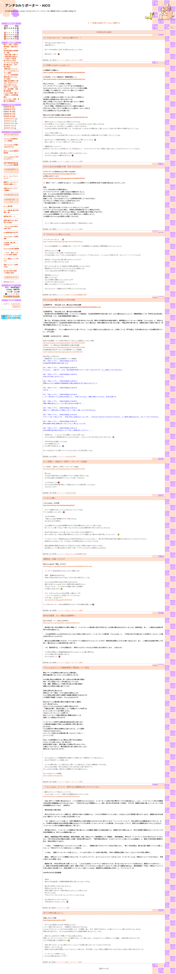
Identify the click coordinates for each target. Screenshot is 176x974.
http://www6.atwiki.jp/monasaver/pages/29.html (59, 174)
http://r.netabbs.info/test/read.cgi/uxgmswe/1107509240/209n (64, 72)
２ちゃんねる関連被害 (76, 295)
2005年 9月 (9, 126)
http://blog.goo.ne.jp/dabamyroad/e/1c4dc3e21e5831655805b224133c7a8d (67, 566)
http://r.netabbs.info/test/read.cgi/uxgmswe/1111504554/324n (63, 352)
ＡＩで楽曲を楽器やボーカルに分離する (104, 23)
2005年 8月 (9, 128)
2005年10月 (9, 123)
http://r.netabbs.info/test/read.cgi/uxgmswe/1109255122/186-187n (65, 117)
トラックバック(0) (62, 60)
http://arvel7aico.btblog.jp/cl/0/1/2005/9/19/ (58, 600)
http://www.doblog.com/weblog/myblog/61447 (59, 505)
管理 (81, 60)
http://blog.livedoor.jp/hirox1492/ (54, 920)
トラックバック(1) (62, 229)
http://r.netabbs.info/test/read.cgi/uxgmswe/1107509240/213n (63, 241)
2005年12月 (9, 119)
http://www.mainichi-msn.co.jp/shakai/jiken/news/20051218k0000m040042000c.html (72, 307)
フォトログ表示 (12, 294)
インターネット (74, 60)
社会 (70, 456)
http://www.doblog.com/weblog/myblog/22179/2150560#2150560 (64, 347)
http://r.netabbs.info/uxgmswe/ (53, 776)
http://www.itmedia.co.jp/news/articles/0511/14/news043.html (64, 79)
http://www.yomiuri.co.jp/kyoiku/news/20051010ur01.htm (61, 796)
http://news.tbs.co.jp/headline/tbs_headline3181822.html (61, 623)
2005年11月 (9, 121)
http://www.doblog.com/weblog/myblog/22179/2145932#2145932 (64, 469)
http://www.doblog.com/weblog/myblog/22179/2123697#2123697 (64, 343)
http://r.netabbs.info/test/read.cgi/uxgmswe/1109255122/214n (64, 178)
